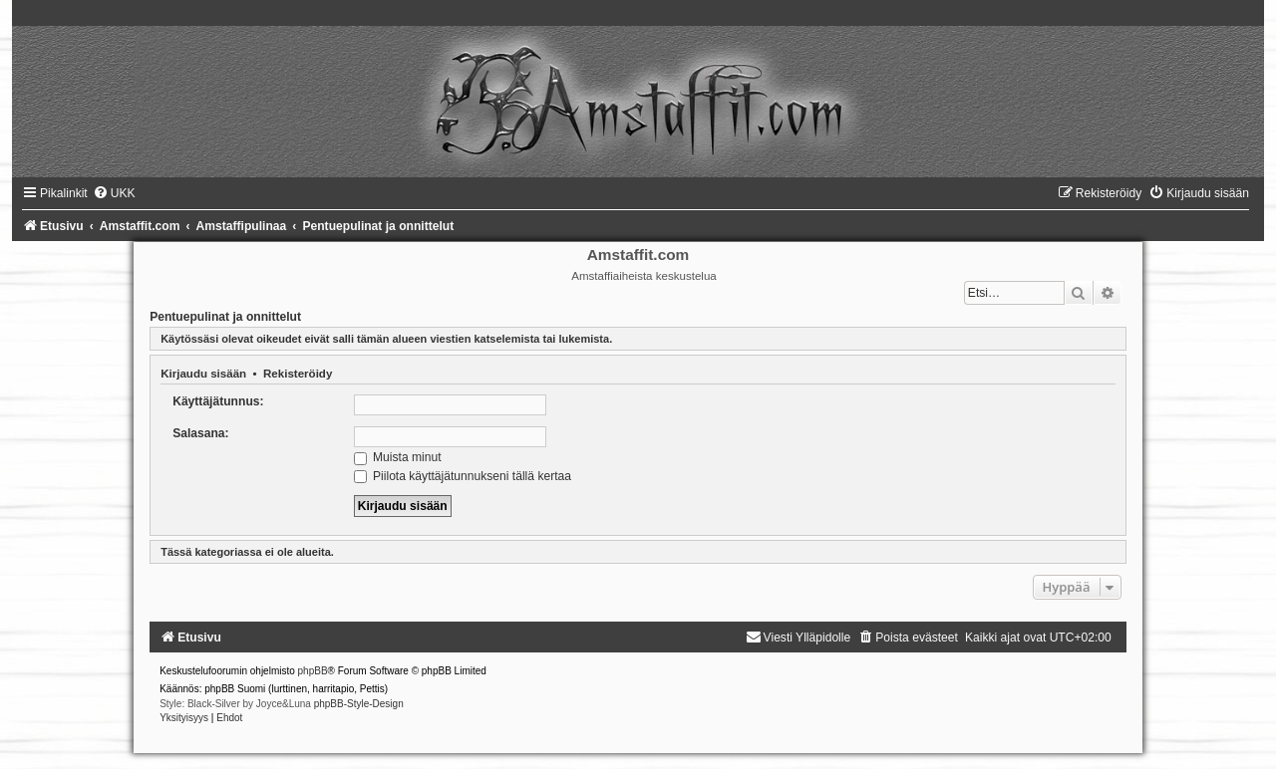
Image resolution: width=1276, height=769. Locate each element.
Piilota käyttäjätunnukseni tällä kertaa (462, 476)
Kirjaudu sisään (203, 374)
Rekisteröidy (297, 374)
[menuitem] (114, 193)
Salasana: (200, 433)
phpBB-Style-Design (359, 703)
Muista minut (398, 457)
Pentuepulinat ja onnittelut (225, 317)
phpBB (313, 670)
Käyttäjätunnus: (217, 401)
